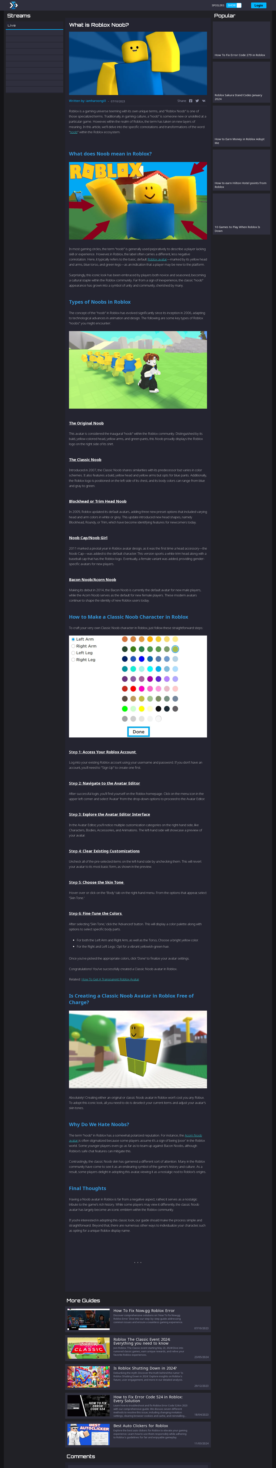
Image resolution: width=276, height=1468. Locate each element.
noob (73, 152)
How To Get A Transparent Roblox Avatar (110, 999)
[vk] (203, 121)
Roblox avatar (157, 279)
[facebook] (190, 121)
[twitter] (197, 121)
